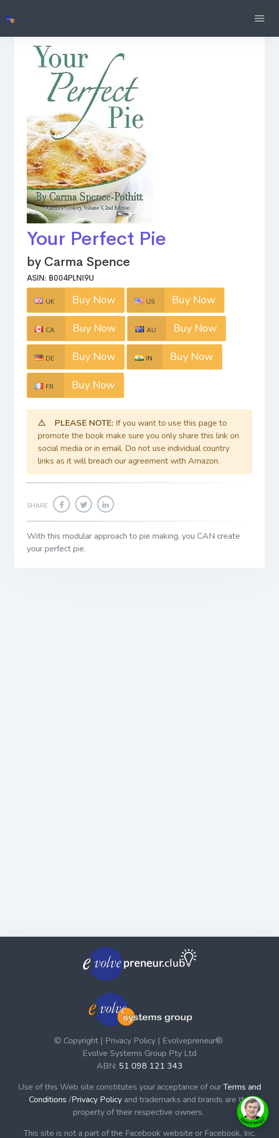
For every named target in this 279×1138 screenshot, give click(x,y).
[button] (259, 18)
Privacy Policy (96, 1099)
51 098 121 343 (151, 1066)
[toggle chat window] (252, 1111)
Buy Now (71, 300)
